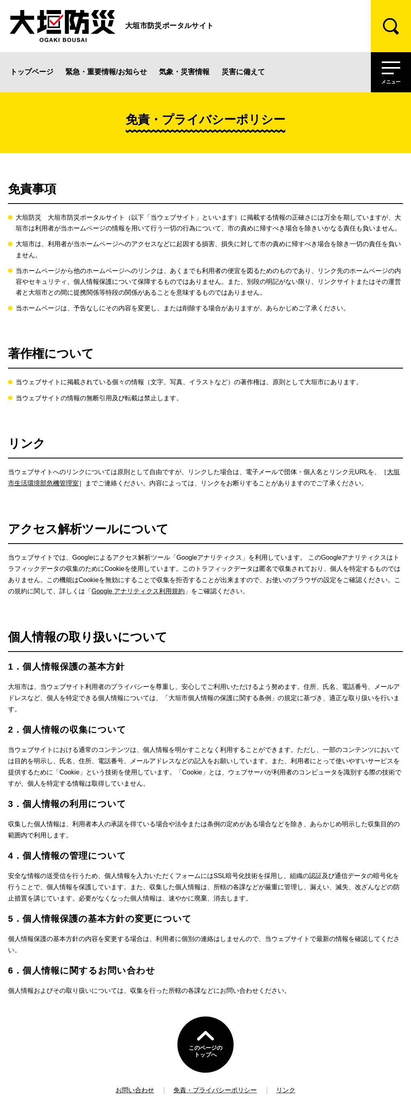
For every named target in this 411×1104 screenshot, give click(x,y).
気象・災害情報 (184, 72)
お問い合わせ (135, 1090)
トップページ (31, 72)
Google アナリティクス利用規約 (138, 591)
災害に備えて (243, 72)
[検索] (391, 26)
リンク (285, 1090)
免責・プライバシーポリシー (215, 1090)
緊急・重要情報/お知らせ (106, 72)
